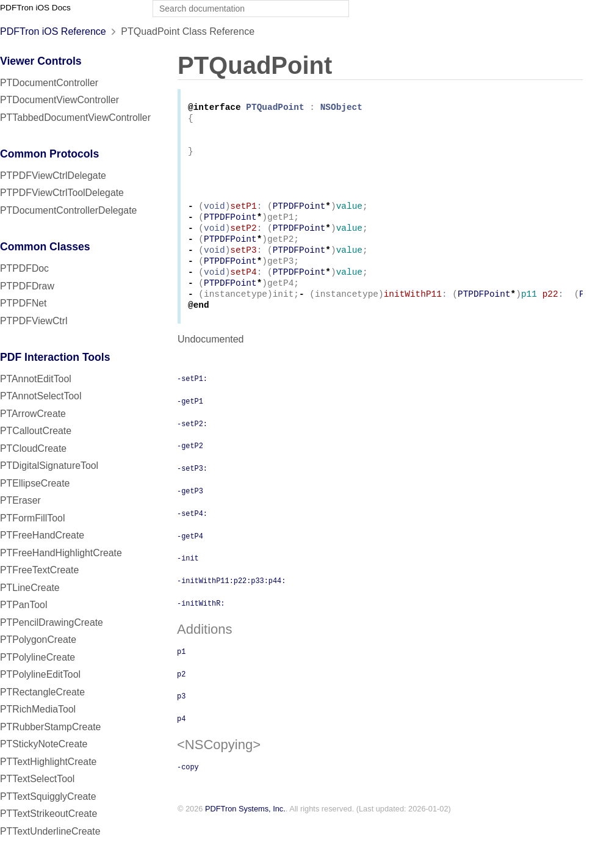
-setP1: (192, 401)
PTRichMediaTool (38, 709)
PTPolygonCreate (38, 639)
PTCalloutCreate (35, 431)
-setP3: (192, 491)
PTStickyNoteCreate (43, 744)
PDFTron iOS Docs (35, 7)
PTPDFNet (23, 303)
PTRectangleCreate (42, 692)
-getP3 (190, 513)
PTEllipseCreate (35, 483)
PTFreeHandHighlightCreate (61, 553)
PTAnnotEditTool (35, 379)
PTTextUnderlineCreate (50, 831)
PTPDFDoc (24, 268)
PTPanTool (23, 605)
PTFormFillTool (32, 518)
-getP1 (190, 424)
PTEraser (20, 500)
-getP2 (190, 468)
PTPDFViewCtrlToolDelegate (62, 192)
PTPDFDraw (27, 286)
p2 (181, 697)
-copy (188, 789)
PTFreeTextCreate (39, 570)
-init (188, 581)
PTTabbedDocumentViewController (75, 117)
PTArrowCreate (33, 413)
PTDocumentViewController (59, 100)
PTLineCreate (30, 587)
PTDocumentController (49, 83)
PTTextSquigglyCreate (48, 796)
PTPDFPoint (299, 218)
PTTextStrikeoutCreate (48, 813)
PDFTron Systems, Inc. (245, 831)
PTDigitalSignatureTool (49, 465)
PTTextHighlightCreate (48, 761)
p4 (181, 741)
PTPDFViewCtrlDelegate (53, 175)
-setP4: (192, 536)
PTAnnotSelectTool (40, 396)
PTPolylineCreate (37, 657)
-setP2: (192, 446)
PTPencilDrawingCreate (51, 622)
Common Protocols (49, 154)
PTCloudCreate (33, 448)
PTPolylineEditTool (40, 674)
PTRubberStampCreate (50, 727)
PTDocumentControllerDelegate (68, 210)
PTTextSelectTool (37, 779)
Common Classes (45, 247)
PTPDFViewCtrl (34, 321)
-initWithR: (201, 626)
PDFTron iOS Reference (53, 31)
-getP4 (190, 559)
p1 (181, 674)
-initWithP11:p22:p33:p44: (231, 603)
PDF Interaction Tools (55, 357)
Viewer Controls (41, 61)
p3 (181, 719)
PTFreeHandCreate (42, 535)
